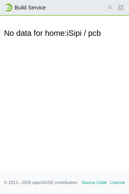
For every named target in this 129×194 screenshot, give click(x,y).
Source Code (94, 182)
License (117, 182)
